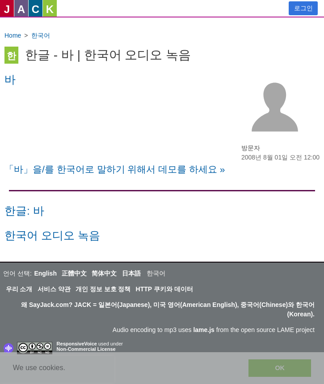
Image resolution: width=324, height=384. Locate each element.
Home (12, 35)
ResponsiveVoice (77, 343)
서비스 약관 (54, 289)
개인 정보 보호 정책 (103, 289)
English (45, 273)
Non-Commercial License (86, 349)
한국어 (40, 35)
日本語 (131, 273)
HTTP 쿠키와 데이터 (164, 289)
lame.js (203, 329)
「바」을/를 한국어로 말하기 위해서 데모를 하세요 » (114, 169)
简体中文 (104, 273)
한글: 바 (24, 211)
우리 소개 (19, 289)
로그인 (303, 8)
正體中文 (74, 273)
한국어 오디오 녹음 (52, 235)
